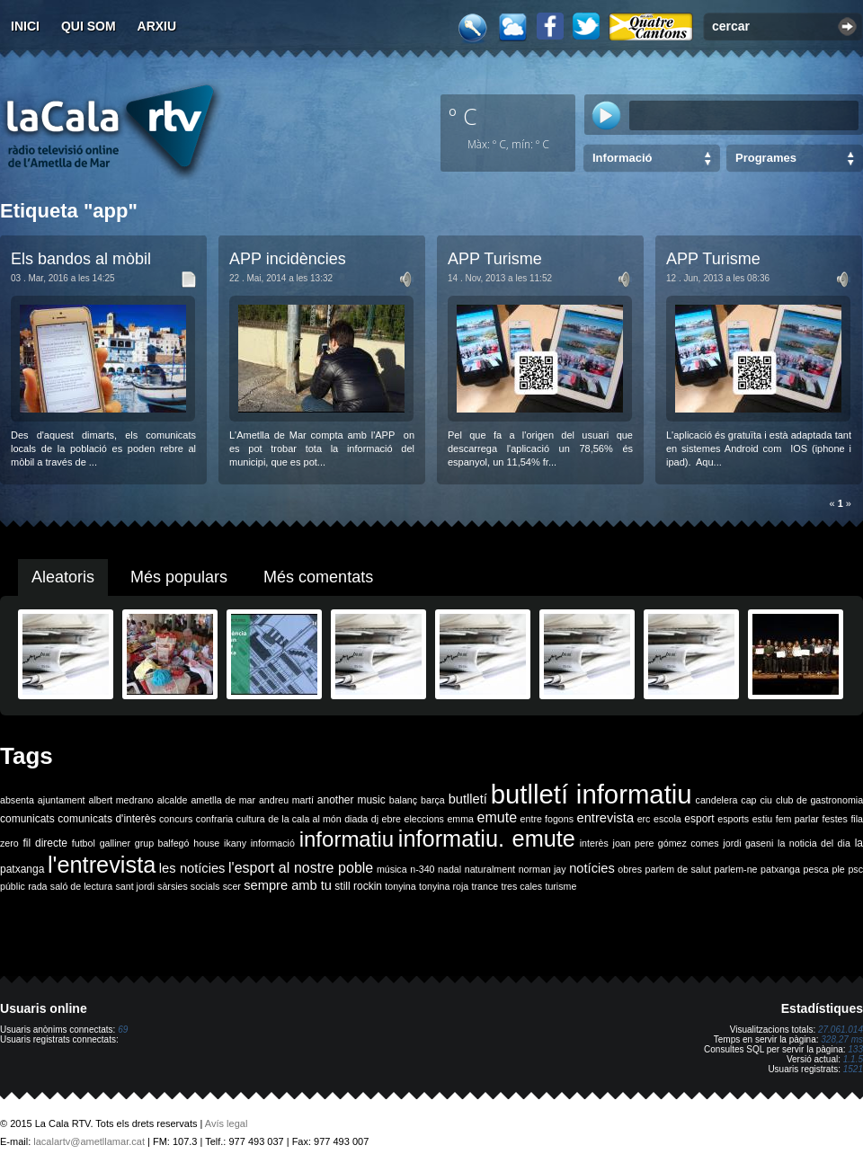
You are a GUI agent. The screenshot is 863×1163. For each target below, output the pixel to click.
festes (834, 818)
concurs (175, 818)
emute (497, 817)
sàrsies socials (188, 886)
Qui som (88, 26)
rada (37, 886)
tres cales (521, 886)
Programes (765, 157)
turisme (560, 886)
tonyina (400, 886)
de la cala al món (304, 818)
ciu (766, 800)
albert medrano (121, 800)
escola (667, 818)
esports (733, 818)
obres (630, 869)
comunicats (27, 818)
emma (460, 818)
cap (748, 800)
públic (12, 886)
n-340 (422, 869)
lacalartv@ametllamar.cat (89, 1141)
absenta (17, 800)
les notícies (192, 868)
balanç (403, 800)
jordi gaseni (748, 843)
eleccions (423, 818)
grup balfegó (162, 843)
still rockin (358, 886)
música (392, 869)
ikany (235, 843)
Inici (25, 26)
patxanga (780, 869)
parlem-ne (736, 869)
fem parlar (797, 818)
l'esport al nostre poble (300, 867)
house (206, 843)
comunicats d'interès (107, 818)
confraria (214, 818)
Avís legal (226, 1123)
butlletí (468, 799)
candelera (717, 800)
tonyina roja (443, 886)
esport (699, 818)
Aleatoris (62, 577)
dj (374, 818)
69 (123, 1029)
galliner (115, 843)
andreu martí (286, 800)
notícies (592, 868)
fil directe (45, 843)
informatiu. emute (486, 838)
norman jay (542, 869)
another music (351, 800)
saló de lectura (81, 886)
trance (485, 886)
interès (594, 843)
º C (463, 116)
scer (232, 886)
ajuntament (61, 800)
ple (838, 869)
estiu (762, 818)
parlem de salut (678, 869)
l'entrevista (102, 864)
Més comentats (318, 577)
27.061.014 (840, 1029)
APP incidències (287, 259)
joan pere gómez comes (666, 843)
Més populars (178, 577)
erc (644, 818)
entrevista (606, 818)
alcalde (172, 800)
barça (433, 800)
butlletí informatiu (591, 794)
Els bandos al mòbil (81, 259)
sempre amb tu (288, 885)
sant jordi (135, 886)
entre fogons (547, 818)
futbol (83, 843)
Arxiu (157, 26)
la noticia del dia (814, 843)
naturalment (490, 869)
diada (356, 818)
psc (855, 869)
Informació (622, 157)
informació (273, 843)
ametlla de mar (223, 800)
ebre (391, 818)
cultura (250, 818)
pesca (816, 869)
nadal (449, 869)
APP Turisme (495, 259)
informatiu (346, 839)
